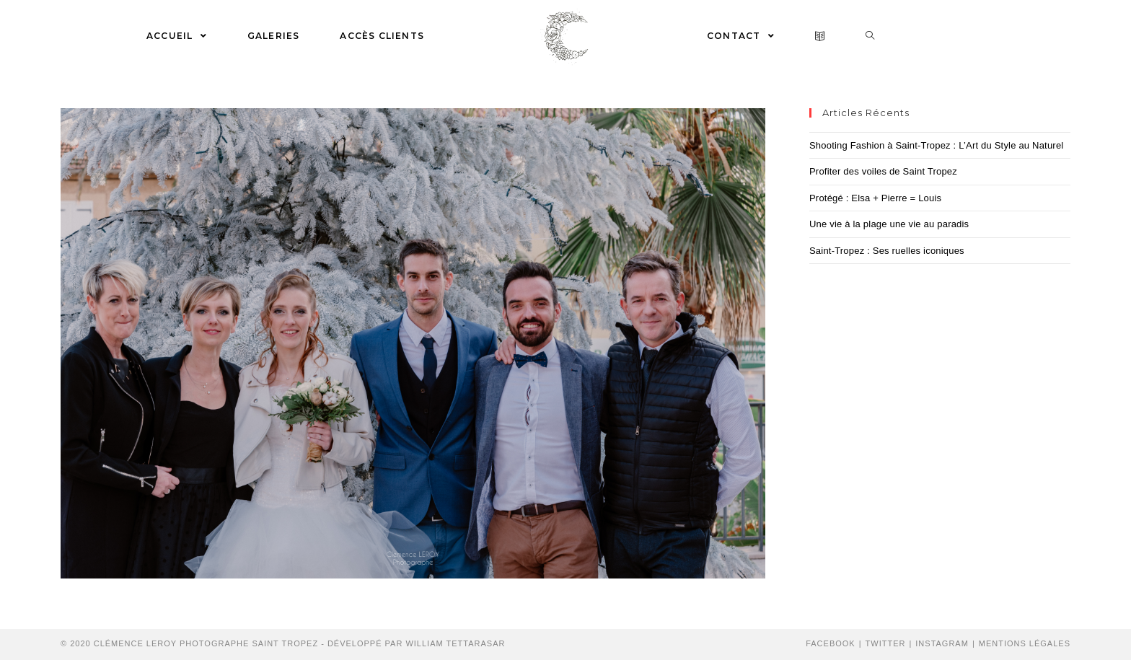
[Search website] (870, 36)
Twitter (886, 643)
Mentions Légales (1024, 643)
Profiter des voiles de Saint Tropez (883, 171)
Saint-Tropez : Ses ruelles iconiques (886, 250)
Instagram (942, 643)
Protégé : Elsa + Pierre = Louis (875, 198)
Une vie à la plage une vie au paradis (889, 224)
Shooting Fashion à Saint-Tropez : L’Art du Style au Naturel (936, 145)
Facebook (830, 643)
